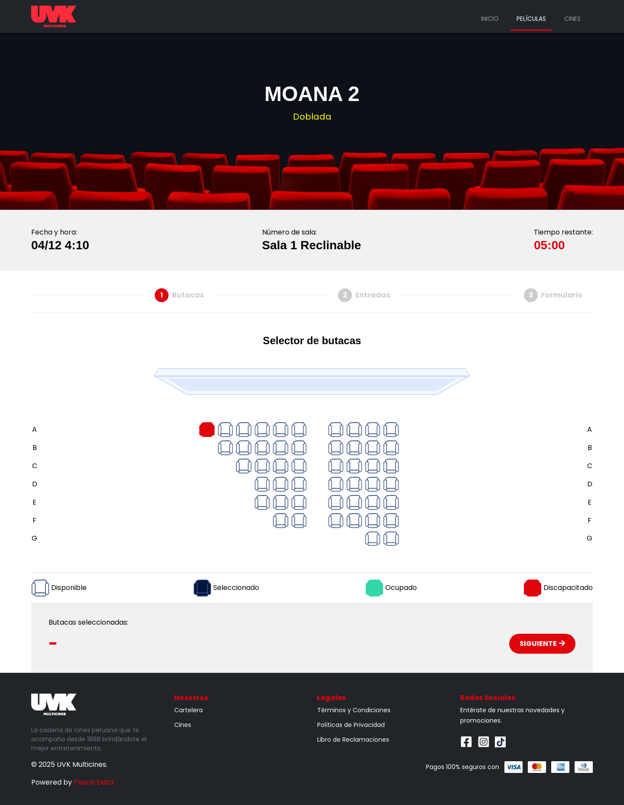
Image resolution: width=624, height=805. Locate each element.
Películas (531, 18)
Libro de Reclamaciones (353, 739)
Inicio (490, 18)
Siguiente (542, 644)
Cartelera (188, 710)
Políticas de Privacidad (351, 724)
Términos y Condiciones (353, 710)
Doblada (312, 117)
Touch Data (94, 782)
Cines (572, 18)
